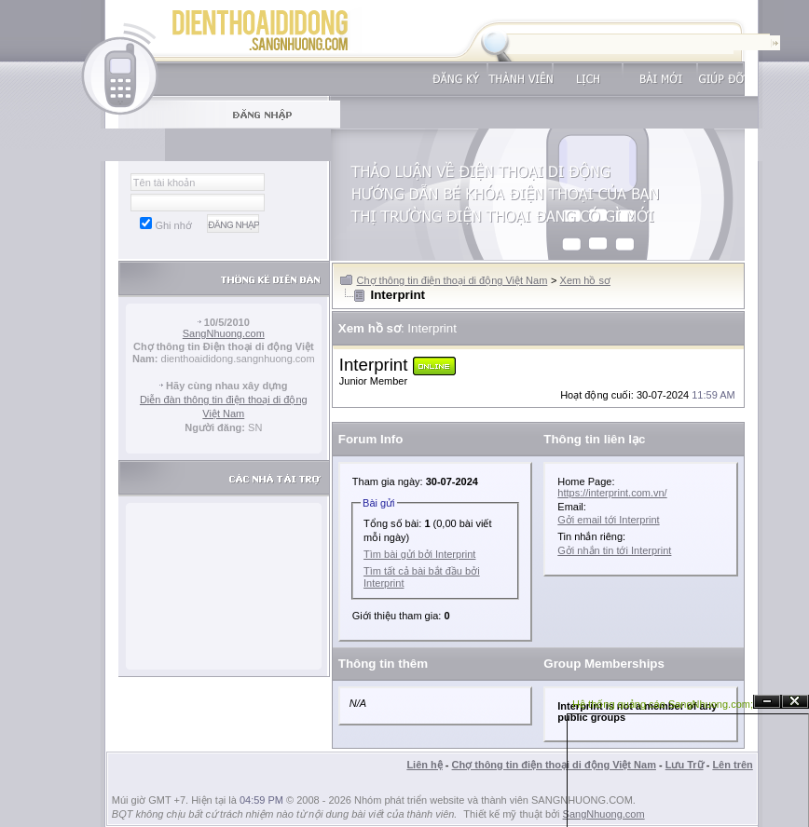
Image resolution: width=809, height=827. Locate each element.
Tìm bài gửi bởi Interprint (419, 554)
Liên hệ (424, 764)
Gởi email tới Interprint (608, 519)
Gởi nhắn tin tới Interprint (614, 550)
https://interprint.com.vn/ (611, 492)
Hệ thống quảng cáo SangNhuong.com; (662, 704)
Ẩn (767, 702)
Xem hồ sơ (585, 280)
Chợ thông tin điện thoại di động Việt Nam (452, 280)
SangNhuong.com (224, 333)
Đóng (795, 702)
